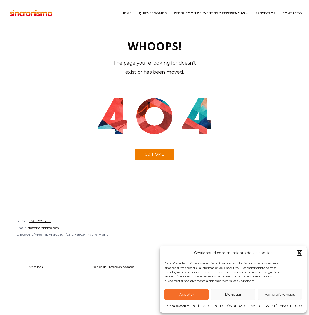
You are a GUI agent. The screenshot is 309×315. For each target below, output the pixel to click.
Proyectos (265, 13)
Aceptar (186, 294)
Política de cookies (176, 306)
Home (126, 13)
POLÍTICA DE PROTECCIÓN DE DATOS (220, 306)
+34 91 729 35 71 (40, 221)
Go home (155, 154)
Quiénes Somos (153, 13)
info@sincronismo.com (43, 228)
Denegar (233, 294)
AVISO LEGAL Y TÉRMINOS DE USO (276, 306)
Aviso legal (36, 267)
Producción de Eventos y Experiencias (209, 13)
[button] (299, 252)
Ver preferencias (280, 294)
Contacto (292, 13)
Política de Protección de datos (113, 267)
